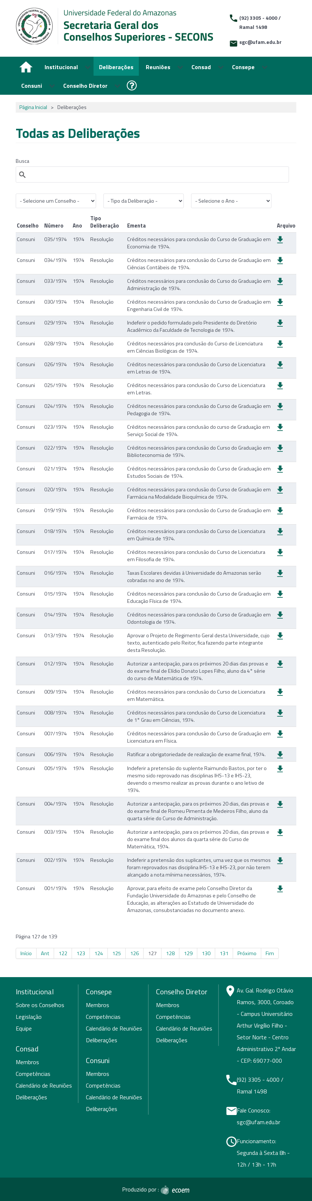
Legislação (29, 1016)
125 (116, 953)
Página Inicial (33, 107)
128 (170, 953)
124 (98, 953)
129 (188, 953)
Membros (27, 1062)
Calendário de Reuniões (44, 1085)
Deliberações (31, 1097)
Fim (270, 953)
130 (206, 953)
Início (26, 953)
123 (80, 953)
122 (62, 953)
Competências (33, 1073)
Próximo (246, 953)
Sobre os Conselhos (40, 1005)
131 (224, 953)
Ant (45, 953)
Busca (22, 161)
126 (134, 953)
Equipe (24, 1028)
